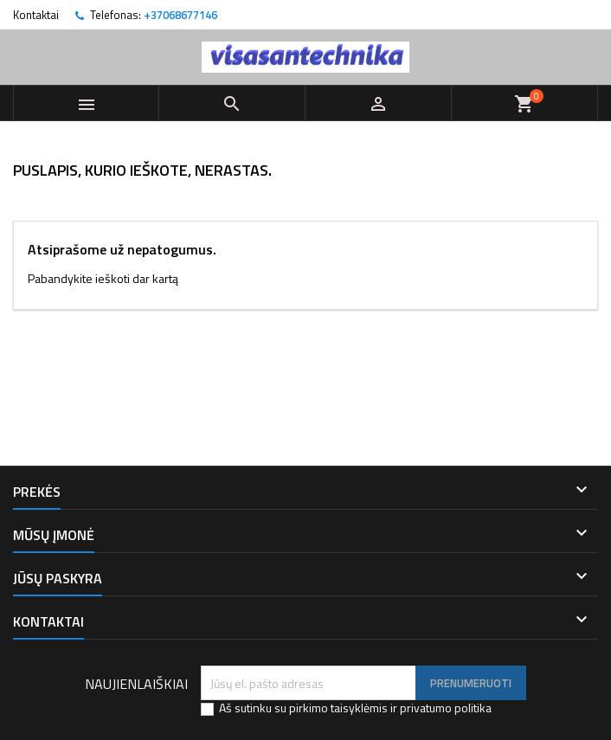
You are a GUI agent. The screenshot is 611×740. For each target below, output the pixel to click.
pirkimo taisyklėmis (338, 707)
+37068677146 (180, 14)
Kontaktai (36, 14)
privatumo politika (446, 707)
